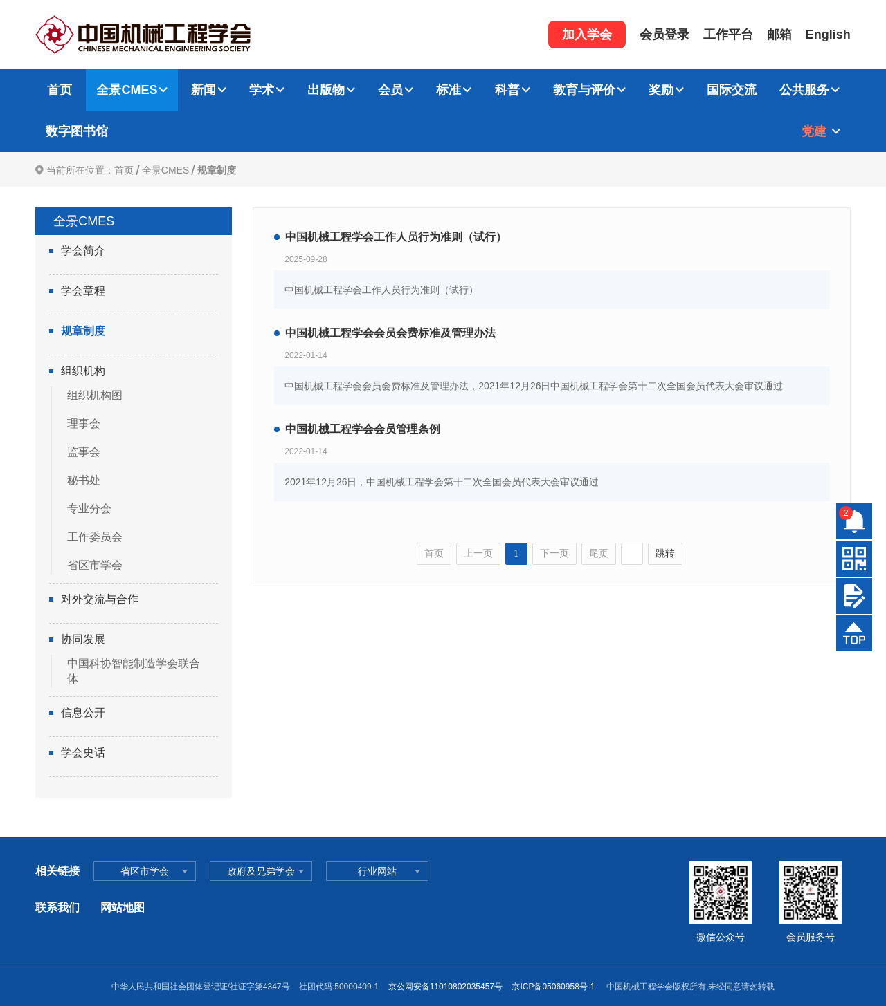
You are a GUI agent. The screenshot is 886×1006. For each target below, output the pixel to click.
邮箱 (779, 34)
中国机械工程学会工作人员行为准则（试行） (396, 237)
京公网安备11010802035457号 (445, 986)
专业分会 (89, 508)
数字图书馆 (77, 131)
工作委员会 (95, 537)
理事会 (83, 423)
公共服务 (804, 90)
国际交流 (732, 90)
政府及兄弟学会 (261, 871)
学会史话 (83, 752)
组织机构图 (95, 395)
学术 (261, 90)
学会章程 (83, 291)
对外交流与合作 (99, 599)
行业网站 (377, 871)
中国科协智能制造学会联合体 (133, 671)
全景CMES (126, 90)
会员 (390, 90)
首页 (59, 90)
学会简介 (83, 251)
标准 (448, 90)
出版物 (326, 90)
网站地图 (122, 907)
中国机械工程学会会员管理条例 (362, 429)
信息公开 (83, 712)
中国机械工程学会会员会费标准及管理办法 (390, 333)
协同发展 (83, 639)
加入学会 (587, 34)
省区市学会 (95, 565)
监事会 (83, 452)
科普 (507, 90)
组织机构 (83, 371)
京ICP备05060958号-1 (554, 986)
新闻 (203, 90)
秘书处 (83, 480)
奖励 (661, 90)
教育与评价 (584, 90)
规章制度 (216, 170)
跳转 (665, 553)
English (828, 34)
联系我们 (57, 907)
